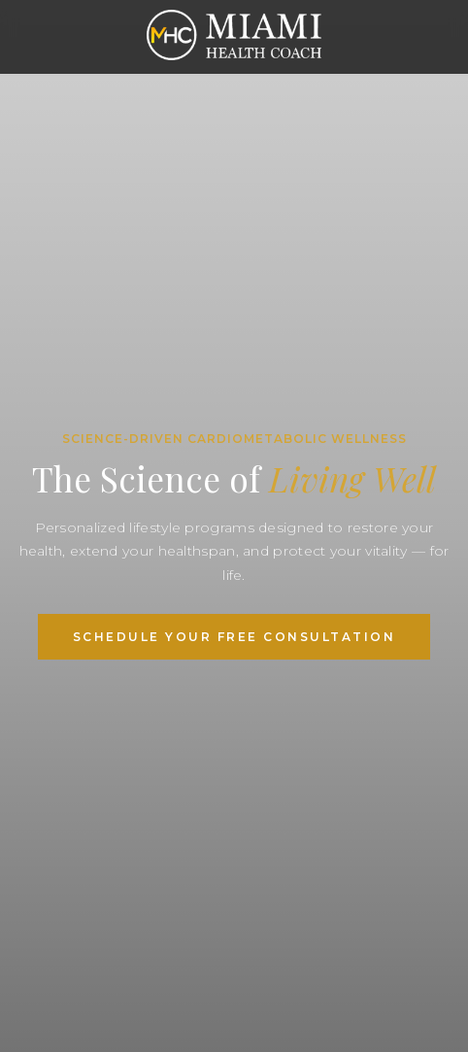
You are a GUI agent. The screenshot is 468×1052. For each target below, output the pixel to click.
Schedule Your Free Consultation (234, 636)
